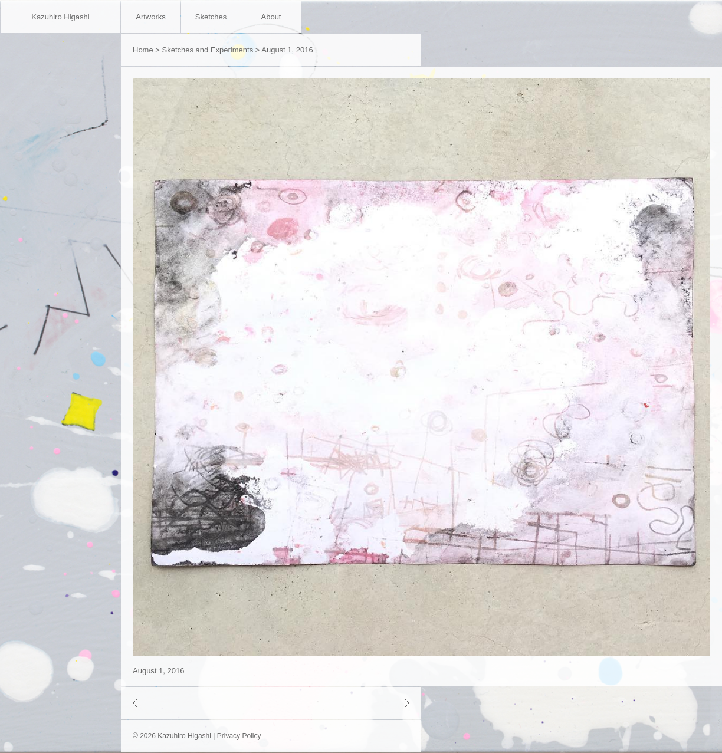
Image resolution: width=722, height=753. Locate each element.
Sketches (211, 16)
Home (143, 49)
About (271, 16)
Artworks (151, 16)
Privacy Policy (239, 736)
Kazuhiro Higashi (60, 16)
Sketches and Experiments (208, 49)
